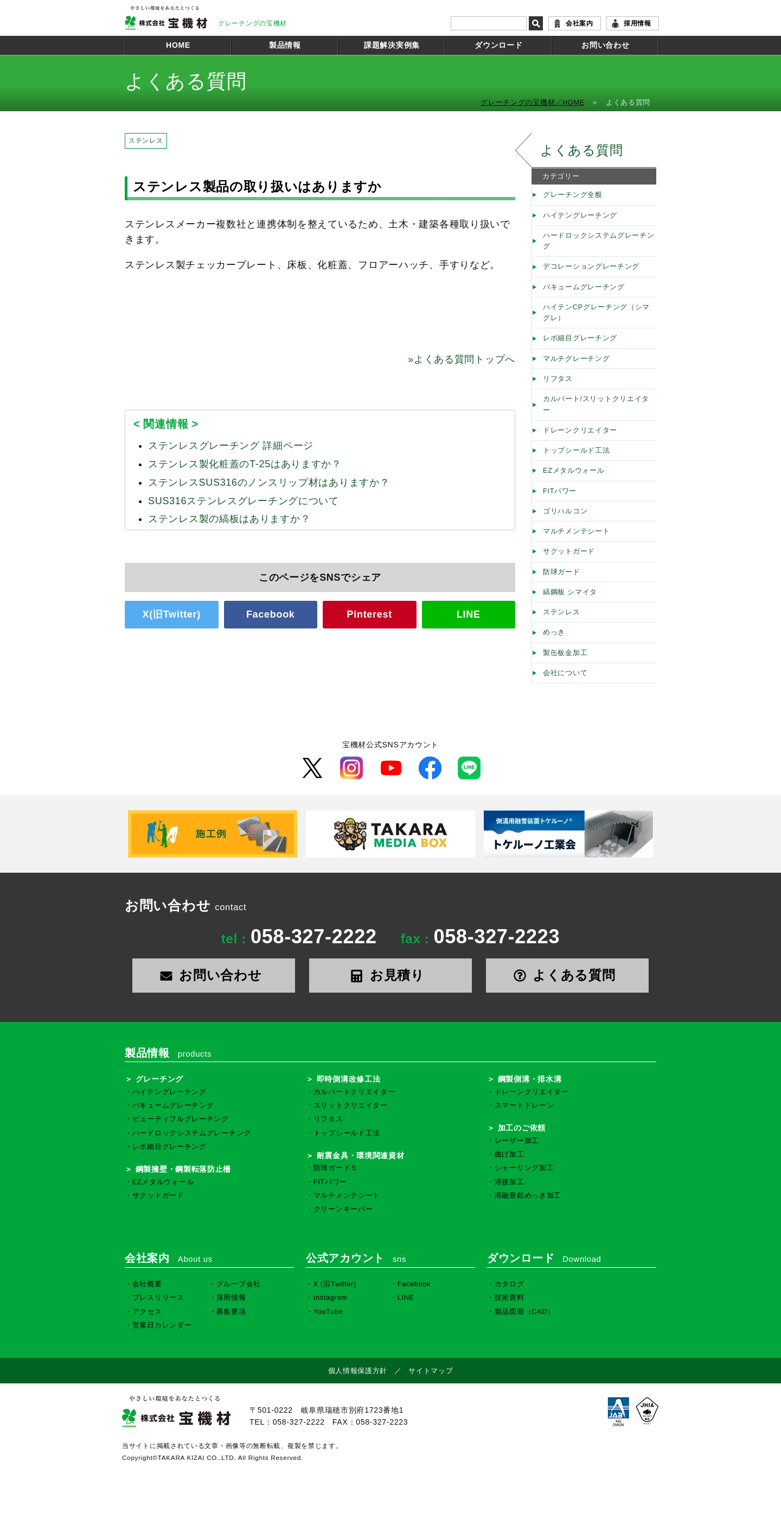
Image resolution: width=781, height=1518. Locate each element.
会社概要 (147, 1284)
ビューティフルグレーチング (180, 1119)
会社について (565, 673)
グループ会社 (238, 1284)
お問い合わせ (605, 45)
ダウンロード (498, 45)
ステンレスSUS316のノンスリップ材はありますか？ (268, 482)
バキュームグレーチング (584, 287)
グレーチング (159, 1079)
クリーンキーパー (343, 1209)
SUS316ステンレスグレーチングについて (243, 501)
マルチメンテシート (576, 531)
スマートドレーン (524, 1105)
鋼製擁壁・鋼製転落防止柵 (183, 1169)
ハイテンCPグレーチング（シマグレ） (596, 312)
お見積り (390, 975)
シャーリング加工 (524, 1168)
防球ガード (561, 572)
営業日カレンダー (162, 1325)
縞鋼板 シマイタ (570, 592)
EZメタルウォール (574, 470)
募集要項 (231, 1312)
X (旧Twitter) (334, 1284)
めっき (554, 632)
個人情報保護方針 (358, 1371)
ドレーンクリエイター (580, 430)
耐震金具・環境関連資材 (361, 1155)
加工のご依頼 (522, 1127)
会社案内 (579, 23)
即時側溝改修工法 (349, 1079)
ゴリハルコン (565, 511)
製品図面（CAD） (525, 1312)
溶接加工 (509, 1182)
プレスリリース (158, 1297)
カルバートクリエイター (354, 1092)
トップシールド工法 (576, 450)
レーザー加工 (517, 1141)
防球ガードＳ (335, 1168)
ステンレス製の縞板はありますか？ (229, 518)
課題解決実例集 (392, 45)
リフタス (558, 379)
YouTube (328, 1312)
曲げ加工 (509, 1154)
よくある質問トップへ (461, 359)
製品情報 (285, 45)
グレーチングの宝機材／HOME (533, 102)
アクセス (147, 1312)
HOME (178, 45)
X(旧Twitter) (172, 614)
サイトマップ (430, 1371)
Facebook (270, 614)
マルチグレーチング (576, 359)
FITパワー (560, 491)
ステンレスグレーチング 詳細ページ (230, 445)
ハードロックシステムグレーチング (599, 241)
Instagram (330, 1297)
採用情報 (637, 23)
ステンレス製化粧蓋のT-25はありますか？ (245, 464)
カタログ (509, 1284)
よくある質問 (581, 150)
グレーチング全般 (573, 195)
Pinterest (369, 614)
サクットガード (569, 551)
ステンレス (146, 140)
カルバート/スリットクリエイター (596, 404)
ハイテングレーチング (580, 215)
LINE (469, 614)
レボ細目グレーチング (580, 338)
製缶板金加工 (565, 653)
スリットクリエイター (350, 1105)
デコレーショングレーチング (591, 266)
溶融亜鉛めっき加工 (528, 1195)
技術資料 (509, 1297)
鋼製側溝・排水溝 (530, 1079)
